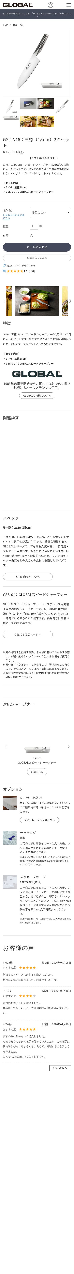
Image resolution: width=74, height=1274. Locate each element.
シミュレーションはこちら (13, 216)
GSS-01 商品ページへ (28, 635)
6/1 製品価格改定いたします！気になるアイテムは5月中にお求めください (37, 15)
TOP (5, 24)
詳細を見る (37, 772)
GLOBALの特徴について (37, 395)
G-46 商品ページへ (28, 577)
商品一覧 (17, 24)
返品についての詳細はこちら (21, 265)
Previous (4, 301)
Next (69, 301)
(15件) (32, 271)
